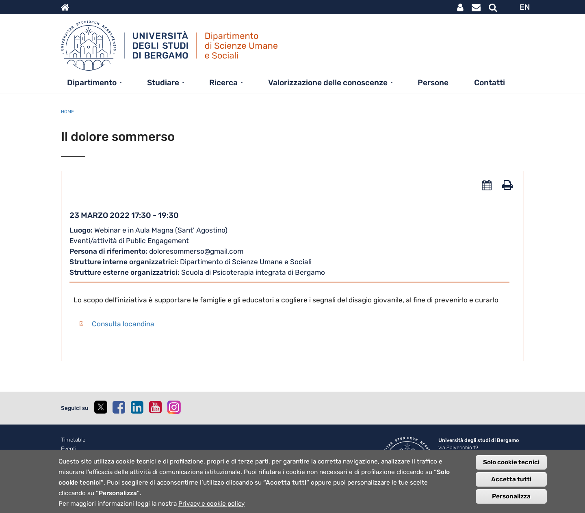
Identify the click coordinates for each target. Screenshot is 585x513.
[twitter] (100, 408)
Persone (433, 82)
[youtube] (155, 407)
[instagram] (174, 407)
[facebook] (118, 407)
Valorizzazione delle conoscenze (328, 82)
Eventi (68, 449)
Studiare (163, 82)
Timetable (73, 440)
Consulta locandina (123, 324)
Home (67, 111)
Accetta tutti (511, 485)
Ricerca (223, 82)
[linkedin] (137, 407)
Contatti (489, 82)
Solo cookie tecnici (511, 468)
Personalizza (511, 503)
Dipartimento (92, 82)
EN (525, 7)
